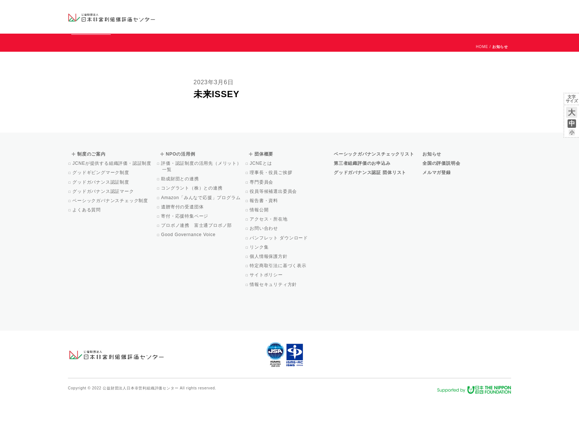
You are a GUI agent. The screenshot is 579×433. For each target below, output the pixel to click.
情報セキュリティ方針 (274, 318)
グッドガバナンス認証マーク (103, 225)
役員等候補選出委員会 (274, 225)
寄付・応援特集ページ (185, 249)
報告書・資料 (264, 234)
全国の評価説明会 (441, 197)
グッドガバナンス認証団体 (198, 16)
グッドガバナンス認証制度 (101, 215)
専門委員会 (262, 215)
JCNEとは (261, 197)
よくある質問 (87, 243)
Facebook (425, 22)
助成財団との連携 (180, 212)
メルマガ (443, 22)
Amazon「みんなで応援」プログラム (201, 231)
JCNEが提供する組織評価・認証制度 (112, 197)
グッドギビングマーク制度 (101, 206)
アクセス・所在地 (269, 252)
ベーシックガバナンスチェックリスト (265, 16)
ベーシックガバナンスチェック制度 (110, 234)
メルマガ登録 (436, 206)
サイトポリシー (267, 308)
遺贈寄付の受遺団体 (182, 240)
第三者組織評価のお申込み (362, 197)
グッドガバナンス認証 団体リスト (370, 206)
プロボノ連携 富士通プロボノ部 (197, 259)
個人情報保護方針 (269, 290)
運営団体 (456, 10)
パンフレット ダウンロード (279, 271)
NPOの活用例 (381, 16)
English (504, 10)
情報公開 (259, 243)
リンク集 (259, 280)
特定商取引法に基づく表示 (278, 299)
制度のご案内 (328, 16)
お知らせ (436, 10)
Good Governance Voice (189, 268)
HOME (482, 80)
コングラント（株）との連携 (192, 221)
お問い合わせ (481, 10)
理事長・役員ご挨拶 (271, 206)
